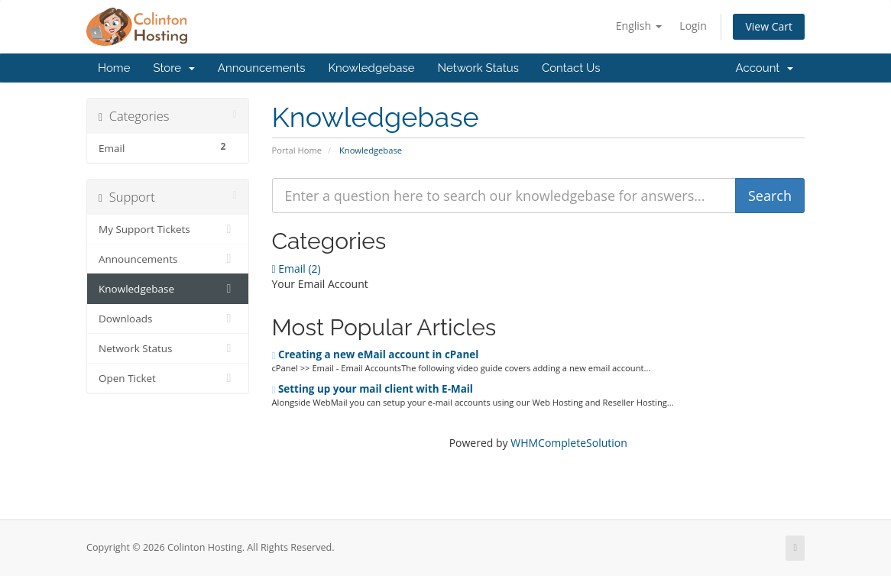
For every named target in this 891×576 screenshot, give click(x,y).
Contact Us (571, 68)
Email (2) (296, 268)
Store (173, 68)
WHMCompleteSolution (568, 442)
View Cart (768, 26)
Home (114, 68)
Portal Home (297, 150)
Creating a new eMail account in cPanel (375, 354)
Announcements (262, 68)
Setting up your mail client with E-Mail (372, 389)
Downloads (168, 318)
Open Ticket (168, 378)
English (639, 25)
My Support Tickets (168, 229)
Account (764, 68)
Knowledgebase (371, 68)
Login (692, 25)
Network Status (477, 68)
